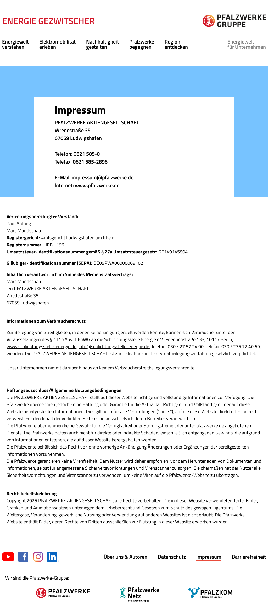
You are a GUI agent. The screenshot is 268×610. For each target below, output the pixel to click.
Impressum (208, 557)
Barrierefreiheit (249, 557)
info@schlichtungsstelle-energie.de (114, 346)
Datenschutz (172, 557)
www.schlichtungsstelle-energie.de (41, 346)
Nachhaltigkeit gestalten (102, 44)
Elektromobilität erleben (57, 44)
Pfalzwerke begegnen (141, 44)
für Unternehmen (246, 44)
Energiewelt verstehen (15, 44)
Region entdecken (176, 44)
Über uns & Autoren (125, 557)
